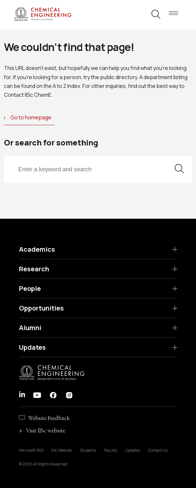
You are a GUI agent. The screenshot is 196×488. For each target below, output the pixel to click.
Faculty (110, 450)
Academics (37, 249)
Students (88, 450)
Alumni (30, 327)
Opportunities (41, 308)
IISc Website (61, 450)
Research (34, 268)
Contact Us (158, 450)
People (30, 288)
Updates (32, 347)
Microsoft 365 (31, 450)
